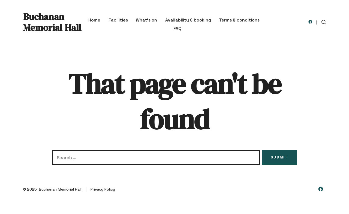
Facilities (118, 20)
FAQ (177, 28)
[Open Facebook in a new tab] (310, 22)
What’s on (146, 20)
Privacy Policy (103, 189)
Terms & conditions (239, 20)
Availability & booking (188, 20)
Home (94, 20)
